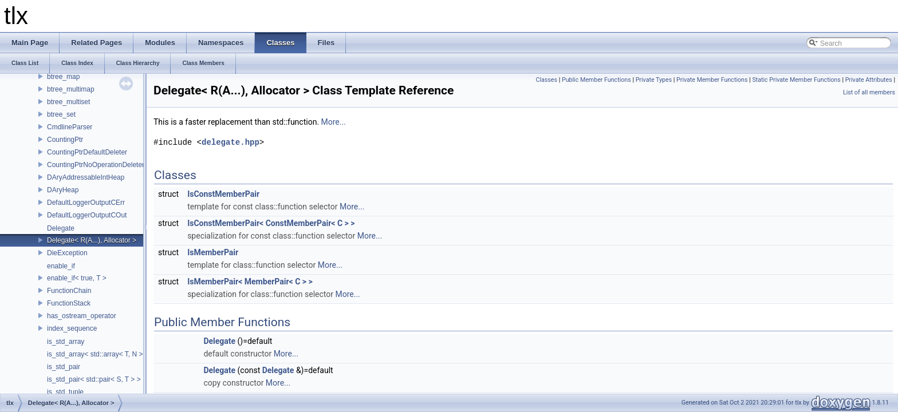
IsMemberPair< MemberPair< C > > (250, 281)
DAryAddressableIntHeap (85, 177)
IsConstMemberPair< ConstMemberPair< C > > (271, 223)
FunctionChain (69, 291)
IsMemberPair (212, 252)
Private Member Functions (711, 80)
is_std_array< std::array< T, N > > (98, 354)
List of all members (869, 92)
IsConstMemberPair (223, 194)
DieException (67, 253)
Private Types (654, 80)
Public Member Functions (596, 80)
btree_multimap (70, 89)
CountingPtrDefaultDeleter (87, 152)
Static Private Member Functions (796, 80)
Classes (546, 80)
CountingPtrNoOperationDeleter (95, 165)
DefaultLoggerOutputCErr (86, 203)
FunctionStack (68, 303)
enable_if (61, 266)
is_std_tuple (65, 392)
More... (333, 121)
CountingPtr (65, 140)
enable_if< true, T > (77, 278)
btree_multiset (68, 102)
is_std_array (65, 342)
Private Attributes (868, 80)
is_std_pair (63, 367)
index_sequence (72, 328)
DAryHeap (62, 190)
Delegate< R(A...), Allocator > (91, 240)
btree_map (63, 77)
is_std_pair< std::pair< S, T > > (94, 379)
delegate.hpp (230, 142)
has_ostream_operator (81, 316)
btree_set (61, 114)
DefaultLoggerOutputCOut (87, 215)
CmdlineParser (69, 127)
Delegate (60, 228)
